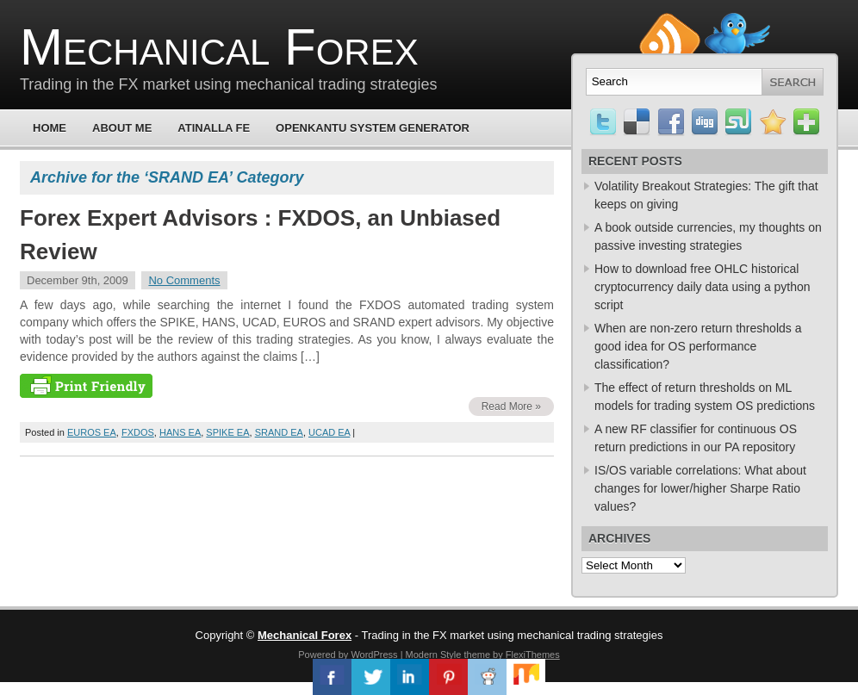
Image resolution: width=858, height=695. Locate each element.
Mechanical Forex (219, 47)
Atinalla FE (213, 127)
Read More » (511, 406)
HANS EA (180, 432)
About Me (122, 127)
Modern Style (434, 654)
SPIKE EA (227, 432)
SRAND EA (279, 432)
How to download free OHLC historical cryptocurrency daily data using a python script (702, 287)
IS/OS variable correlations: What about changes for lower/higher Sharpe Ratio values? (700, 488)
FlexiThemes (533, 654)
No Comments (184, 280)
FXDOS (137, 432)
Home (49, 127)
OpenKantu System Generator (372, 127)
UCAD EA (329, 432)
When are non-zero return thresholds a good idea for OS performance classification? (697, 346)
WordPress (374, 654)
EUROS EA (91, 432)
